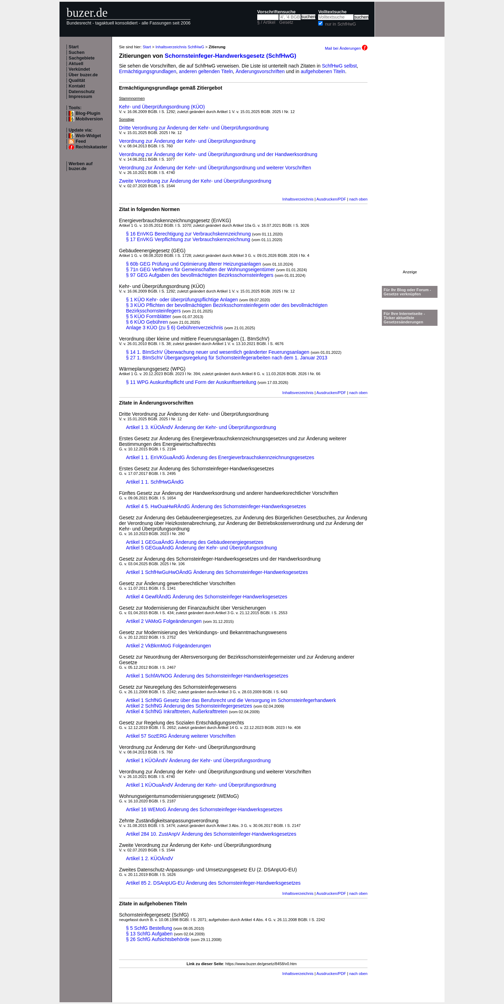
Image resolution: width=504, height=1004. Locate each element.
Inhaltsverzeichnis (298, 199)
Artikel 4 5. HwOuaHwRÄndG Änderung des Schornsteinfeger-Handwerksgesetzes (216, 506)
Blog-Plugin (88, 113)
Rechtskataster (91, 147)
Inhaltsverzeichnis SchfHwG (179, 47)
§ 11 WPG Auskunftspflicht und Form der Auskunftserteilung (191, 382)
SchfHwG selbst (339, 66)
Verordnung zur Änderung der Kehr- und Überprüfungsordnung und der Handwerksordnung (218, 154)
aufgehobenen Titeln (323, 71)
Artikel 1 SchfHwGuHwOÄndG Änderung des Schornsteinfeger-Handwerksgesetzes (217, 572)
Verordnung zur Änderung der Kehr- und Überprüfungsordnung (187, 141)
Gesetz (286, 22)
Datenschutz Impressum (82, 94)
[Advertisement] (410, 165)
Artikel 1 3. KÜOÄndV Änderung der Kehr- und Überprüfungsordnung (201, 427)
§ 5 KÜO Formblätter (148, 316)
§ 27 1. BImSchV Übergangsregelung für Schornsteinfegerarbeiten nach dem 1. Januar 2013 (226, 357)
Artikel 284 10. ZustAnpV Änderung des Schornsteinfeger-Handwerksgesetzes (211, 834)
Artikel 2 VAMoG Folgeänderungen (164, 621)
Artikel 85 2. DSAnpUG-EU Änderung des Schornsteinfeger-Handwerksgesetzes (213, 883)
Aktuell (76, 63)
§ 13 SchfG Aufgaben (149, 933)
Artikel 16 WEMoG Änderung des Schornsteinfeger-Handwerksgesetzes (204, 809)
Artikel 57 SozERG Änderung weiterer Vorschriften (181, 736)
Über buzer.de (83, 74)
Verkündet (79, 69)
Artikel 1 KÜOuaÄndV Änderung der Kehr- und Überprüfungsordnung (201, 785)
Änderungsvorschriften (260, 71)
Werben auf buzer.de (80, 166)
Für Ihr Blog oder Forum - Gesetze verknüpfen (407, 292)
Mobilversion (89, 119)
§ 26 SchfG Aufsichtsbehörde (157, 939)
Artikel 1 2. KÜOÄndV (149, 858)
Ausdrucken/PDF (331, 199)
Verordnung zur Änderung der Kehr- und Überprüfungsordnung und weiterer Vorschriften (215, 167)
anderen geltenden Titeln (206, 71)
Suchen (77, 52)
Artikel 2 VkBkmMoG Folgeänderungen (168, 645)
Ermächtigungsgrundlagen (147, 71)
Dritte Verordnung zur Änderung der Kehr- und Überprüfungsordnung (193, 128)
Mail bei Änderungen (346, 48)
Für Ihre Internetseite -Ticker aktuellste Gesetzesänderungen (404, 317)
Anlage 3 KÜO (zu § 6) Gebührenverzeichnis (174, 327)
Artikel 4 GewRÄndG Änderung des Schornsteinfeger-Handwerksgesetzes (206, 596)
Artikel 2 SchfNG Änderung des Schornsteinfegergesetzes (189, 706)
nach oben (358, 199)
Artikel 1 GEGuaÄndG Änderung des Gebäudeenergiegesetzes (194, 542)
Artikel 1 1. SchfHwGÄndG (155, 482)
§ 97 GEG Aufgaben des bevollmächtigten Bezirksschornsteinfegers (199, 275)
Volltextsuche (332, 11)
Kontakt (77, 86)
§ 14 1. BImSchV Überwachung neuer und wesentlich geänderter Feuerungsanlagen (217, 352)
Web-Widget (88, 135)
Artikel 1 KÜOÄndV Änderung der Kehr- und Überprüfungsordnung (198, 760)
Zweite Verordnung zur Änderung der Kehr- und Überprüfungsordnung (195, 181)
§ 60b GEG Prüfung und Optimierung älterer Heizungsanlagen (193, 264)
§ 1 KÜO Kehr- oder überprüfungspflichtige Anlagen (182, 299)
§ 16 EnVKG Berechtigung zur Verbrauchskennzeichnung (188, 234)
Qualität (77, 80)
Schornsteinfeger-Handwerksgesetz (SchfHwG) (230, 55)
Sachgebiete (81, 58)
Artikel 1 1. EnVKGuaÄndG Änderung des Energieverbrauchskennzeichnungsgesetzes (220, 457)
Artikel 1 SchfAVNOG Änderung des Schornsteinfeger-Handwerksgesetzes (207, 676)
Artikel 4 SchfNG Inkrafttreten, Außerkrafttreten (176, 711)
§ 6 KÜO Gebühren (147, 322)
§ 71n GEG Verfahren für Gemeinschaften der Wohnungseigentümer (200, 269)
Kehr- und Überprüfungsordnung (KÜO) (162, 107)
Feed (81, 141)
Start (74, 46)
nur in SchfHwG (340, 24)
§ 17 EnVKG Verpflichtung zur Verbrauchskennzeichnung (188, 239)
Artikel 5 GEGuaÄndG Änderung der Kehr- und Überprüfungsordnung (201, 547)
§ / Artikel (266, 22)
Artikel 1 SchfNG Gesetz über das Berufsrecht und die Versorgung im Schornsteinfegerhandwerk (231, 700)
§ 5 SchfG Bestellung (149, 928)
